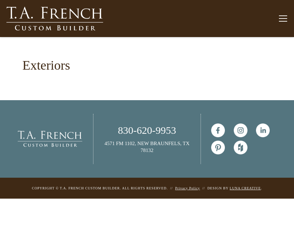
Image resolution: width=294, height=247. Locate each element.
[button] (282, 18)
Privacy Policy (187, 188)
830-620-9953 (147, 130)
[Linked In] (263, 130)
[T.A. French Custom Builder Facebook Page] (218, 130)
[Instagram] (240, 130)
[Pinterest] (218, 147)
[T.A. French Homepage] (50, 138)
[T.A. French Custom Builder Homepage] (55, 18)
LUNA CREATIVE (245, 188)
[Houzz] (240, 147)
